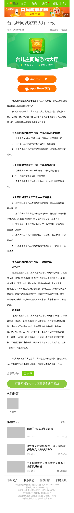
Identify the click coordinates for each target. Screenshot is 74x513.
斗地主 (13, 412)
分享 (29, 373)
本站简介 (12, 480)
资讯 (55, 3)
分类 (34, 3)
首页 (23, 3)
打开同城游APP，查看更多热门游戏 (37, 383)
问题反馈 (61, 480)
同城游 (64, 30)
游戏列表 (45, 480)
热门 (45, 3)
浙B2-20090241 (49, 490)
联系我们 (29, 480)
